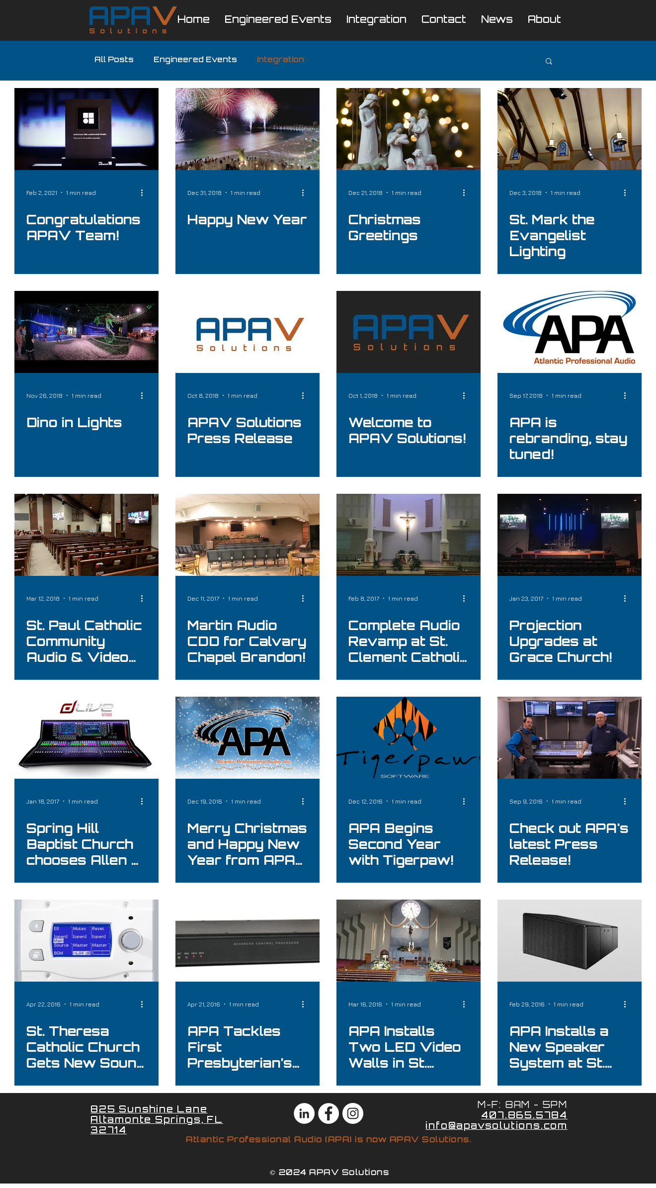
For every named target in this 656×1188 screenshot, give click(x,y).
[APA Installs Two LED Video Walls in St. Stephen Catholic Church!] (408, 941)
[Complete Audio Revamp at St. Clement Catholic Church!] (408, 535)
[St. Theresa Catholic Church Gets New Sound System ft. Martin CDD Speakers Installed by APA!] (86, 941)
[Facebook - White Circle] (328, 1113)
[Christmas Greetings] (408, 129)
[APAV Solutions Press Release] (247, 332)
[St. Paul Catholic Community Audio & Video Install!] (86, 535)
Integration (280, 60)
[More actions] (145, 192)
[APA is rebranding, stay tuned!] (569, 332)
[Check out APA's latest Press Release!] (569, 738)
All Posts (114, 60)
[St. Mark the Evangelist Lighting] (569, 129)
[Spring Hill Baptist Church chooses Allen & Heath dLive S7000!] (86, 738)
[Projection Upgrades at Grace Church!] (569, 535)
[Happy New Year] (247, 129)
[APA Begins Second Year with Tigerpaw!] (408, 738)
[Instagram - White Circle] (352, 1113)
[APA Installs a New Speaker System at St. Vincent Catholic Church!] (569, 941)
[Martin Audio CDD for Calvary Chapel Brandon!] (247, 535)
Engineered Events (195, 60)
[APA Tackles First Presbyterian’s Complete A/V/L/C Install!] (247, 941)
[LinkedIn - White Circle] (304, 1113)
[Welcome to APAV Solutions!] (408, 332)
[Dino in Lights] (86, 332)
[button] (549, 62)
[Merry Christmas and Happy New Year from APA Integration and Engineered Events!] (247, 738)
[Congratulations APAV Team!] (86, 129)
